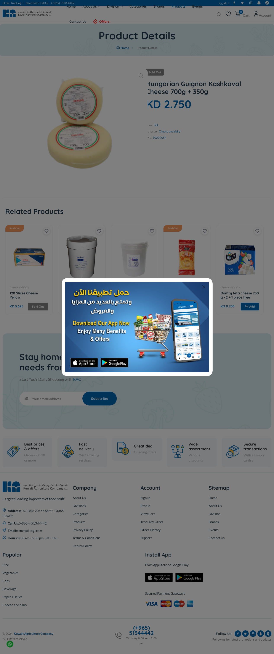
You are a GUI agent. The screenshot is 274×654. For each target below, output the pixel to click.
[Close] (204, 287)
